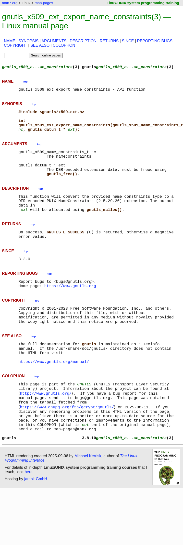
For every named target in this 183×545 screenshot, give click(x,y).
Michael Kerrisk (87, 498)
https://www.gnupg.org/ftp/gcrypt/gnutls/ (68, 442)
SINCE (128, 41)
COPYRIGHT (15, 45)
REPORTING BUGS (154, 41)
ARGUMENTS (53, 41)
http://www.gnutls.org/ (47, 426)
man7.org (9, 3)
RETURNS (109, 41)
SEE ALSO (39, 45)
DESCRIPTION (83, 41)
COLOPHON (64, 45)
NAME (9, 41)
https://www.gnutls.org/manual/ (53, 391)
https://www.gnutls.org (70, 307)
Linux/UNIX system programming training (143, 3)
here (29, 514)
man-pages (44, 3)
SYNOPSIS (28, 41)
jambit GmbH (35, 521)
